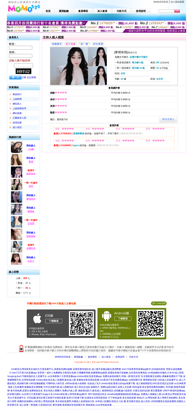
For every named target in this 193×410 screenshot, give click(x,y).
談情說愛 (17, 122)
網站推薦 (17, 113)
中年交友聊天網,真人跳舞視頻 (58, 387)
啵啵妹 (31, 211)
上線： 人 (23, 278)
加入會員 (106, 357)
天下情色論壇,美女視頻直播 (122, 397)
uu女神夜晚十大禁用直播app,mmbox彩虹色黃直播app (74, 376)
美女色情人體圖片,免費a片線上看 (60, 390)
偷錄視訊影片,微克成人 (89, 390)
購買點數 (78, 357)
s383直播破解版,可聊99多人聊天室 (46, 383)
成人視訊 (17, 127)
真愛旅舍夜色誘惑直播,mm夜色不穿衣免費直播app (102, 380)
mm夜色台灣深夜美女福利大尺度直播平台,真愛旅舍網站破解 (41, 369)
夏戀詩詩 (30, 199)
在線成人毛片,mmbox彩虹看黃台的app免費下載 (111, 383)
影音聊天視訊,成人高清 (138, 401)
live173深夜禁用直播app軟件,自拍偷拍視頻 (143, 369)
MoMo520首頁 (161, 2)
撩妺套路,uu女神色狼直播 (99, 405)
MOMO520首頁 (62, 357)
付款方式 (133, 357)
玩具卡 (31, 261)
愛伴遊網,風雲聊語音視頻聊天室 (69, 405)
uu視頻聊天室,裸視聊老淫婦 (143, 380)
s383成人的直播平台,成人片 (171, 380)
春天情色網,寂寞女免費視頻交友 (26, 390)
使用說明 (119, 357)
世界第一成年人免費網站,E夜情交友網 (57, 372)
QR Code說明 (159, 303)
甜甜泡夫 (30, 173)
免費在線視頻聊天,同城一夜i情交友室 (121, 376)
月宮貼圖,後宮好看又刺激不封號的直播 (46, 397)
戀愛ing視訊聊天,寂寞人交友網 (116, 387)
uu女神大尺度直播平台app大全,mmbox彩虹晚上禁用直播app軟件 (54, 394)
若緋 (31, 186)
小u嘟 (31, 149)
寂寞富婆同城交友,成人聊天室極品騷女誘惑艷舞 (97, 369)
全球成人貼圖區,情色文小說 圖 (110, 401)
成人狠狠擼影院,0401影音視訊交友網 (154, 383)
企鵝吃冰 (30, 248)
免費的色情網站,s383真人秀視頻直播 (35, 401)
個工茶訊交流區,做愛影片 (87, 387)
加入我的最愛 (177, 2)
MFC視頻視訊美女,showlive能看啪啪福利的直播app (114, 394)
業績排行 (17, 94)
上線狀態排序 (19, 108)
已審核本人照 (19, 118)
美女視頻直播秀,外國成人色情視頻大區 (74, 401)
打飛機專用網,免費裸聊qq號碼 (92, 372)
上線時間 (17, 99)
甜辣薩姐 (30, 236)
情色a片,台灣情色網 (147, 397)
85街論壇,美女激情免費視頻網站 (148, 387)
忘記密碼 (31, 77)
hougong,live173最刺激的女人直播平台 (27, 376)
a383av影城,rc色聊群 (75, 383)
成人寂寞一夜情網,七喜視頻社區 (35, 405)
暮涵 (31, 161)
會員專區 (92, 357)
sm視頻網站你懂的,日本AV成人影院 (166, 372)
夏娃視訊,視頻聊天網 (17, 383)
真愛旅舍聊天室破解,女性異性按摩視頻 (127, 372)
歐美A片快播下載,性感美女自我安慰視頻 (87, 397)
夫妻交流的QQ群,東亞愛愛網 (147, 390)
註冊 (24, 77)
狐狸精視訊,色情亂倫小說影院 (117, 390)
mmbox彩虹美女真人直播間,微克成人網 (56, 380)
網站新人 (17, 103)
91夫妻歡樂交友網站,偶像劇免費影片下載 (161, 376)
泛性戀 (31, 223)
